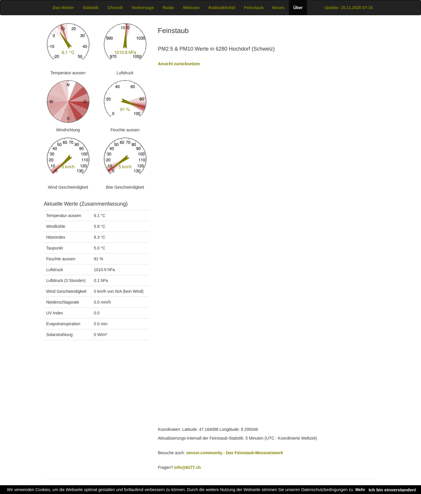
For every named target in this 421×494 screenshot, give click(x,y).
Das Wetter (63, 7)
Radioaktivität (221, 7)
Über (298, 7)
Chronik (115, 7)
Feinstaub (253, 7)
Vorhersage (143, 7)
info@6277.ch (187, 467)
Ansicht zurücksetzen (179, 63)
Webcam (191, 7)
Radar (168, 7)
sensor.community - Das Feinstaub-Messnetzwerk (234, 452)
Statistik (91, 7)
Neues (278, 7)
